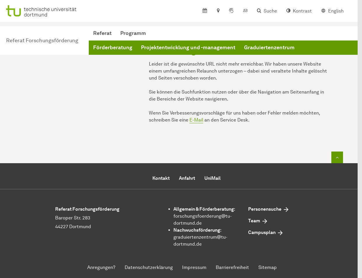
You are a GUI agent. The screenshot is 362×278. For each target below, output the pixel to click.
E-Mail (196, 120)
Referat (102, 33)
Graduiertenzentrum (269, 47)
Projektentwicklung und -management (188, 47)
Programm (133, 33)
